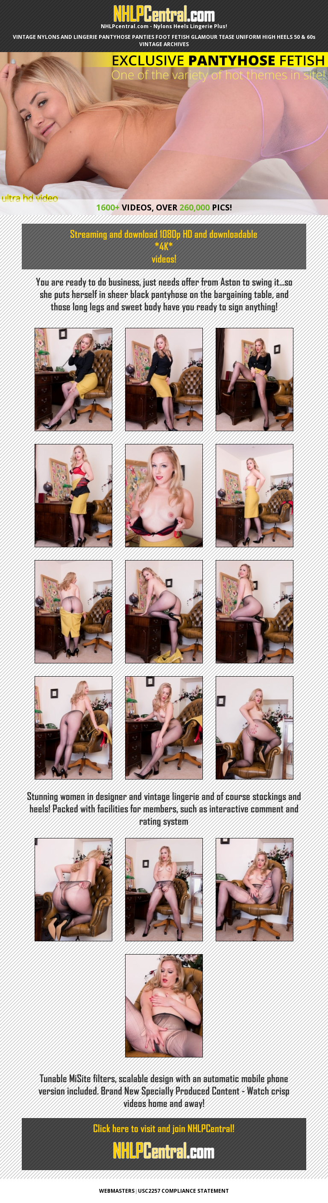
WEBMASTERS (117, 1190)
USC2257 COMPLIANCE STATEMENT (183, 1190)
